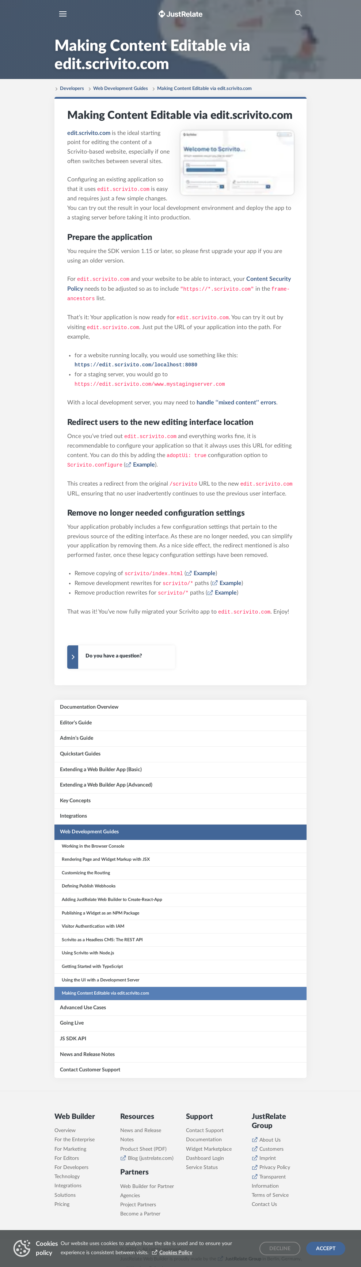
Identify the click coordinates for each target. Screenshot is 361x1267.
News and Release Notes (140, 1135)
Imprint (267, 1158)
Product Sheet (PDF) (143, 1149)
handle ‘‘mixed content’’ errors (236, 403)
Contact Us (264, 1204)
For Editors (66, 1158)
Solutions (65, 1195)
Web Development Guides (120, 88)
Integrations (67, 1185)
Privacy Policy (274, 1167)
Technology (67, 1176)
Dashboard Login (205, 1158)
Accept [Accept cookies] (325, 1248)
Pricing (61, 1204)
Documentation (204, 1139)
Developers (72, 88)
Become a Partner (140, 1214)
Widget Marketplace (209, 1149)
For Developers (71, 1167)
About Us (270, 1140)
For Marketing (70, 1149)
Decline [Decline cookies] (279, 1248)
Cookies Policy (175, 1252)
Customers (271, 1149)
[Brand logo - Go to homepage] (180, 13)
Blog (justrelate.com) (151, 1158)
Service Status (202, 1167)
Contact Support (205, 1130)
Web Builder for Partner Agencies (147, 1191)
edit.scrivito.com (88, 133)
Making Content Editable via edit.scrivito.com (204, 88)
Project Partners (138, 1204)
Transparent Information (269, 1181)
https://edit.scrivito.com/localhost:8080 (136, 365)
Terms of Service (270, 1195)
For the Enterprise (74, 1139)
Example (144, 465)
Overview (65, 1130)
